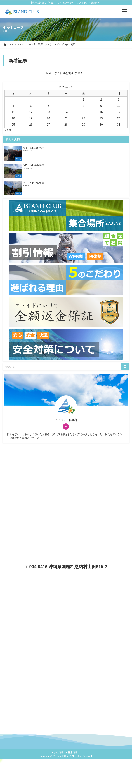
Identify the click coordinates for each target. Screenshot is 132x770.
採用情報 (72, 752)
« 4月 (7, 130)
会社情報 (58, 752)
